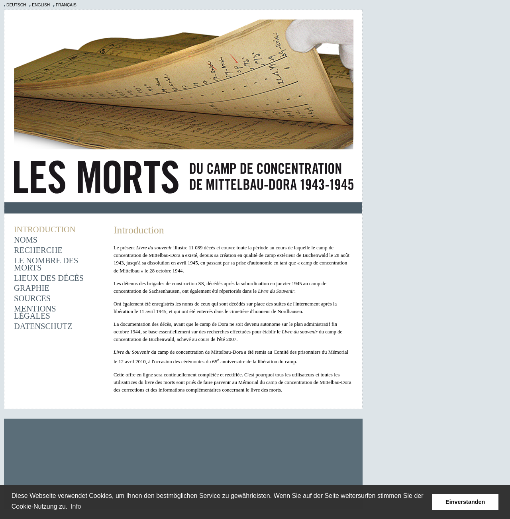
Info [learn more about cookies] (76, 506)
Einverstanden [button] (465, 502)
